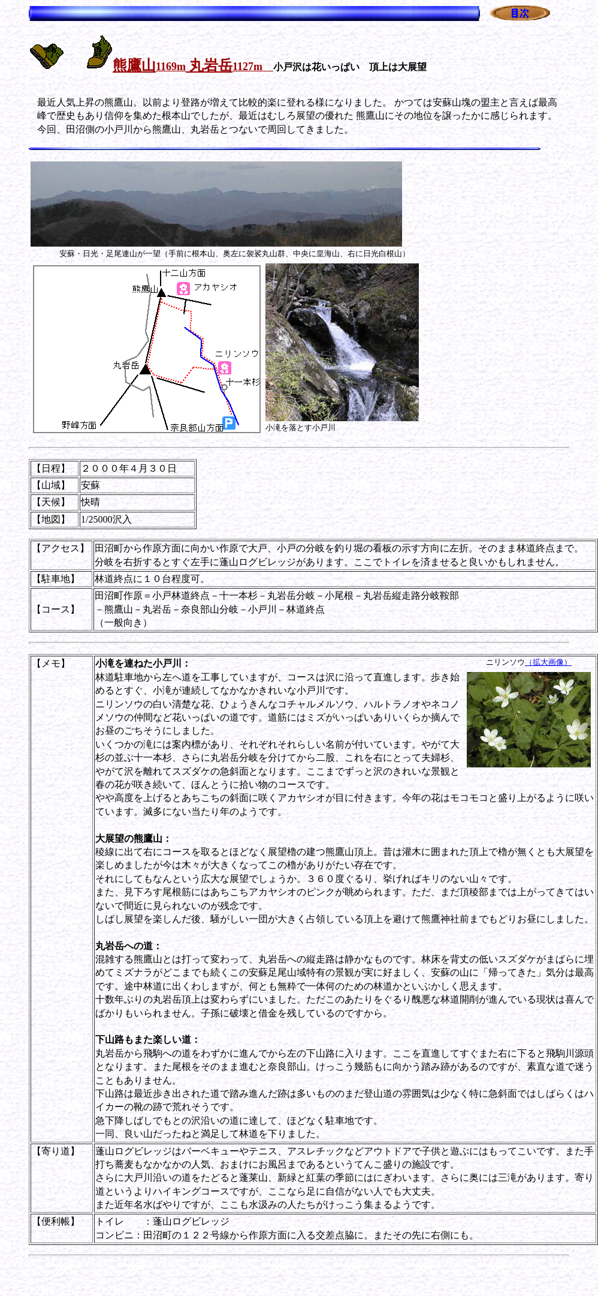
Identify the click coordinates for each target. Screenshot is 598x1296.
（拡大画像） (548, 662)
